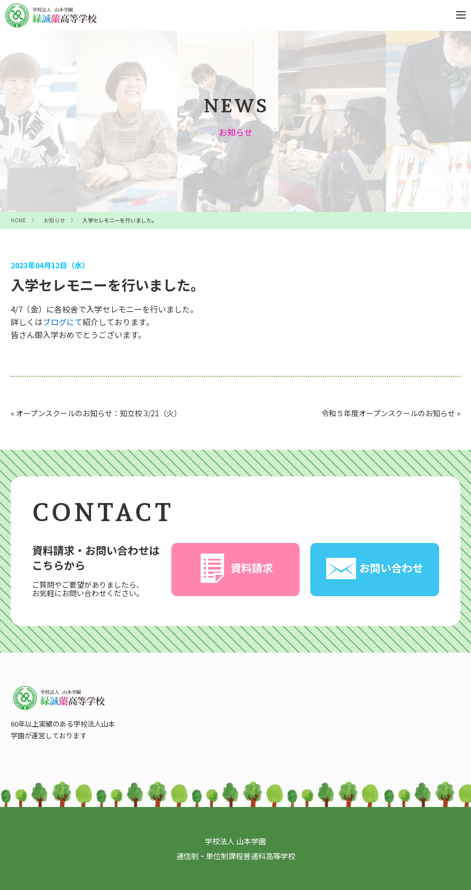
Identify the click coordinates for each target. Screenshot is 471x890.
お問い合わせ (374, 568)
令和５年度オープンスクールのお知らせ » (390, 413)
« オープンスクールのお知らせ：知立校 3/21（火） (96, 413)
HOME (18, 220)
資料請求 (235, 568)
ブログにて (62, 321)
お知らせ (54, 220)
